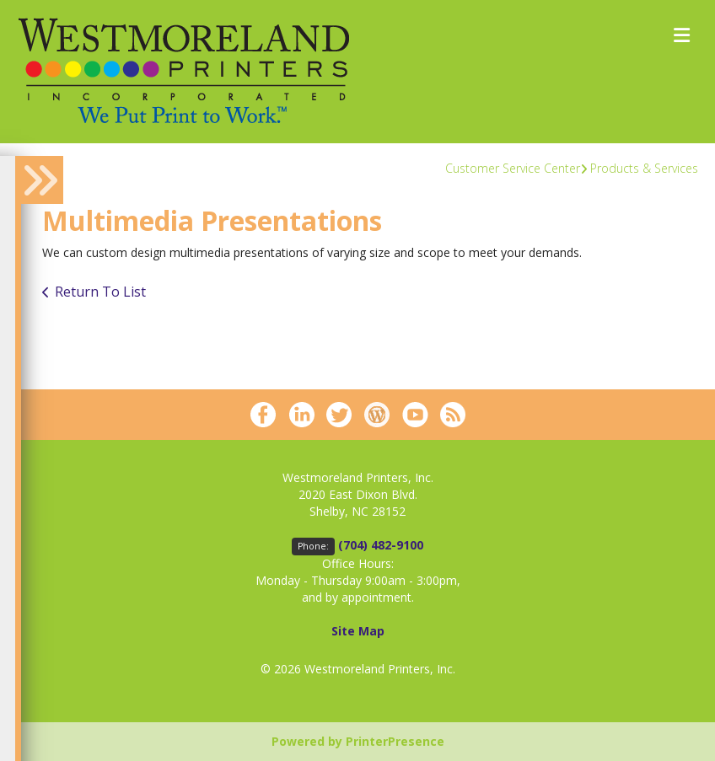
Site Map (357, 631)
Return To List (100, 291)
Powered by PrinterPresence (357, 741)
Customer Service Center (512, 168)
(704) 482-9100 (380, 545)
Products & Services (644, 168)
